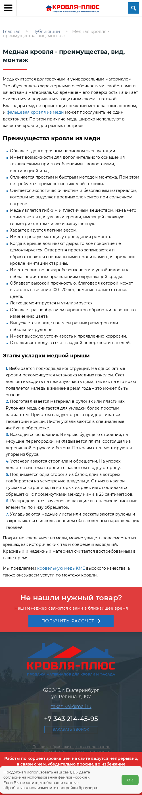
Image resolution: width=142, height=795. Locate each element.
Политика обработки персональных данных (71, 747)
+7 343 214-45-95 (71, 719)
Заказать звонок (71, 729)
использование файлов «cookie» (58, 777)
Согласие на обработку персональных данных (71, 751)
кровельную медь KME (61, 568)
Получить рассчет (68, 621)
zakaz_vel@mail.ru (71, 706)
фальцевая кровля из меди (35, 112)
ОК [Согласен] (130, 780)
